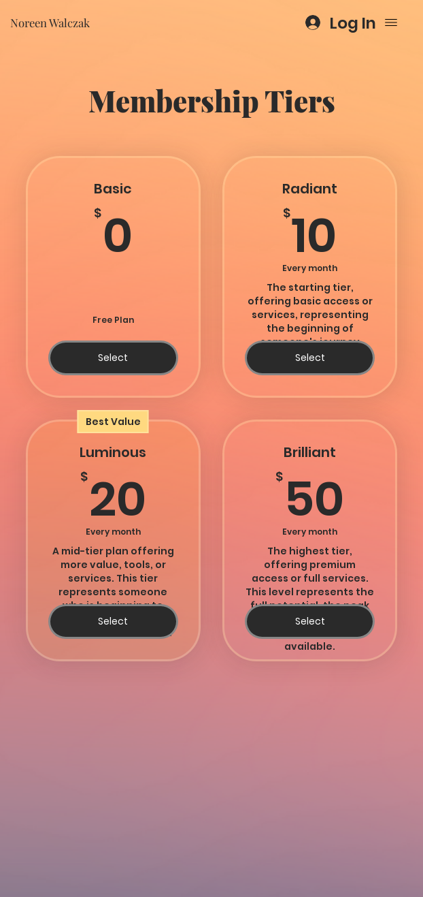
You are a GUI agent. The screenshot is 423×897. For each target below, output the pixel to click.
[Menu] (391, 22)
